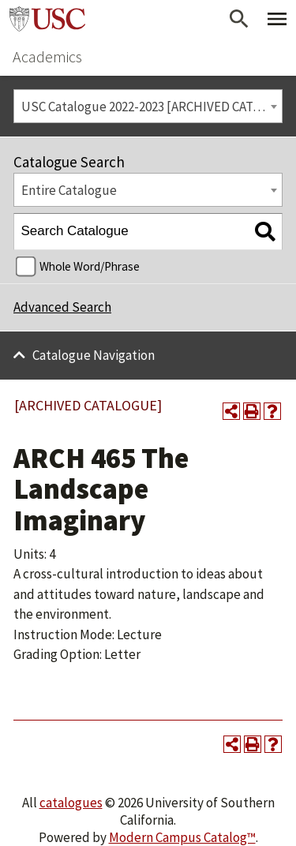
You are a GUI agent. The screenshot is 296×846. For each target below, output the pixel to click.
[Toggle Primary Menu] (277, 19)
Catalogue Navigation (93, 355)
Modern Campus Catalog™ (182, 837)
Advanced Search (62, 307)
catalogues (71, 802)
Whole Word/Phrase (89, 266)
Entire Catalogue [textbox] (69, 190)
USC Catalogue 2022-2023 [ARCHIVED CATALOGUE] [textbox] (152, 106)
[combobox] (148, 106)
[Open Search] (239, 19)
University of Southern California (47, 19)
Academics (47, 56)
